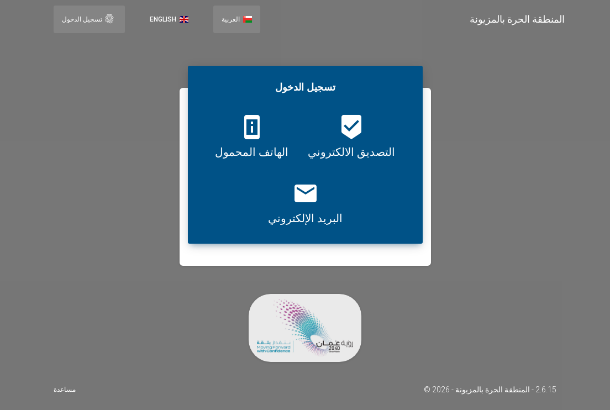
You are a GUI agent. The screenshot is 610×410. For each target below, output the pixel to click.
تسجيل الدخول (88, 18)
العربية (237, 19)
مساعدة (65, 389)
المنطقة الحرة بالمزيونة (517, 19)
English (169, 19)
